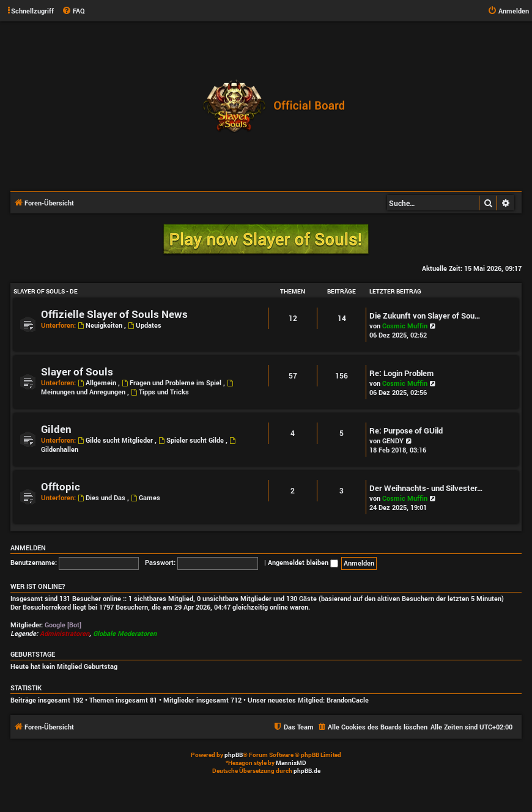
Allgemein (98, 382)
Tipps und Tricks (160, 391)
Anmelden (28, 548)
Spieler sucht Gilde (192, 440)
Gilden (56, 429)
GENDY (393, 440)
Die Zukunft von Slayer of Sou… (425, 315)
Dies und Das (102, 497)
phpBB (233, 755)
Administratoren (64, 633)
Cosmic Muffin (404, 325)
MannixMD (291, 763)
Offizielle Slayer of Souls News (114, 314)
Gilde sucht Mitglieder (116, 440)
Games (145, 497)
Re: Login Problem (401, 372)
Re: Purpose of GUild (406, 430)
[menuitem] (73, 11)
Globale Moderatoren (125, 633)
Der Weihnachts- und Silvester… (426, 487)
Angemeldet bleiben (303, 562)
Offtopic (60, 486)
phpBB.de (307, 771)
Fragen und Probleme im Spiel (172, 382)
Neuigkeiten (101, 325)
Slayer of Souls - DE (45, 291)
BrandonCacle (348, 700)
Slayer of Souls (77, 371)
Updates (144, 325)
